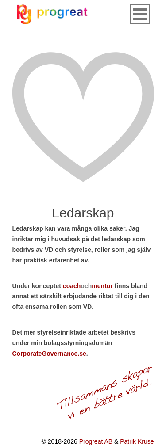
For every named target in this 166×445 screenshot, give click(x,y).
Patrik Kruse (137, 441)
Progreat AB (96, 441)
